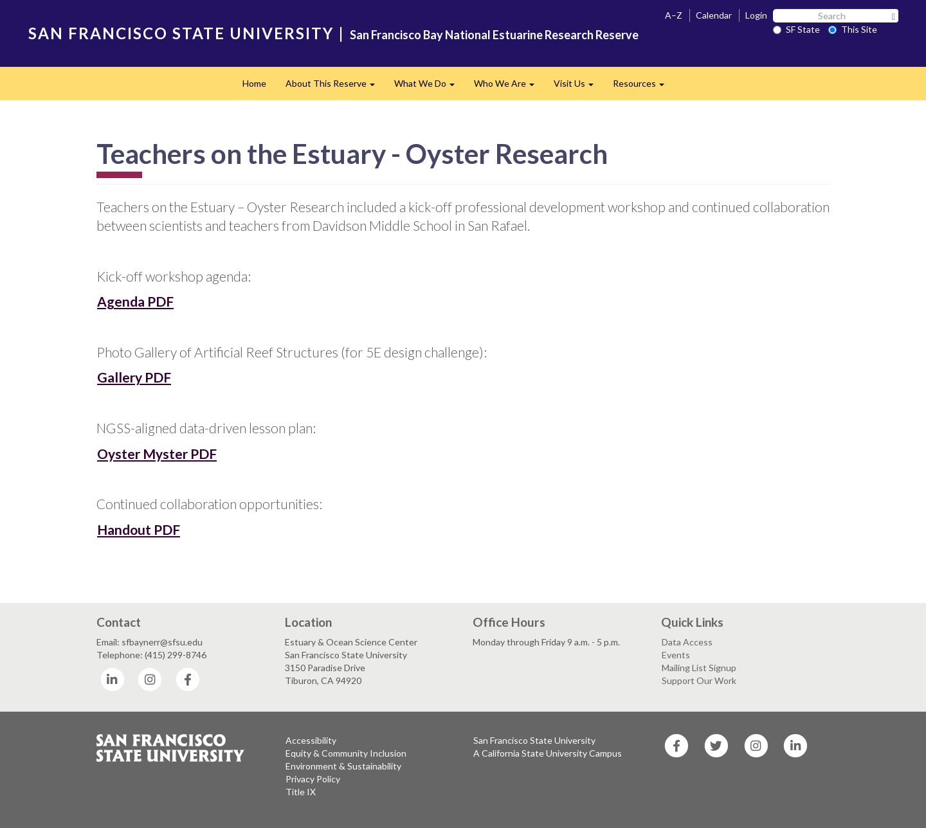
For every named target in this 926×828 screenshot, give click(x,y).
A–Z (673, 15)
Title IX (301, 791)
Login (756, 15)
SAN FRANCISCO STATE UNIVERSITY (181, 33)
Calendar (714, 15)
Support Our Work (699, 680)
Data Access (687, 641)
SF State (796, 29)
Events (676, 654)
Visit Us (578, 87)
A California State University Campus (547, 753)
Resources (643, 87)
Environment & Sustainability (343, 765)
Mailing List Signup (699, 667)
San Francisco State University (534, 740)
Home (254, 83)
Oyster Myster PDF (157, 454)
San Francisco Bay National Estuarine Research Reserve (494, 35)
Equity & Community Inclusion (346, 753)
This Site (852, 29)
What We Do (429, 87)
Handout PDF (138, 529)
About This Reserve (335, 87)
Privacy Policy (313, 778)
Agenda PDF (135, 301)
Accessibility (311, 740)
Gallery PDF (134, 377)
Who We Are (509, 87)
